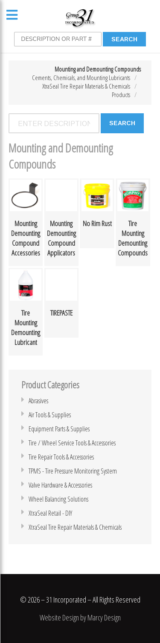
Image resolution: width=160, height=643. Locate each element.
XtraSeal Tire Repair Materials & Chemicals (86, 86)
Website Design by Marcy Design (80, 617)
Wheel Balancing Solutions (58, 499)
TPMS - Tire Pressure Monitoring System (73, 471)
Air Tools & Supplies (50, 414)
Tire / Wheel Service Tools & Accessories (72, 443)
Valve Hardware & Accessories (60, 485)
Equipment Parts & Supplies (59, 428)
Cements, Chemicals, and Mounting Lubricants (81, 77)
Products (121, 94)
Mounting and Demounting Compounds (98, 69)
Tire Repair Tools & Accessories (61, 457)
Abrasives (38, 400)
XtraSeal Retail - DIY (50, 513)
